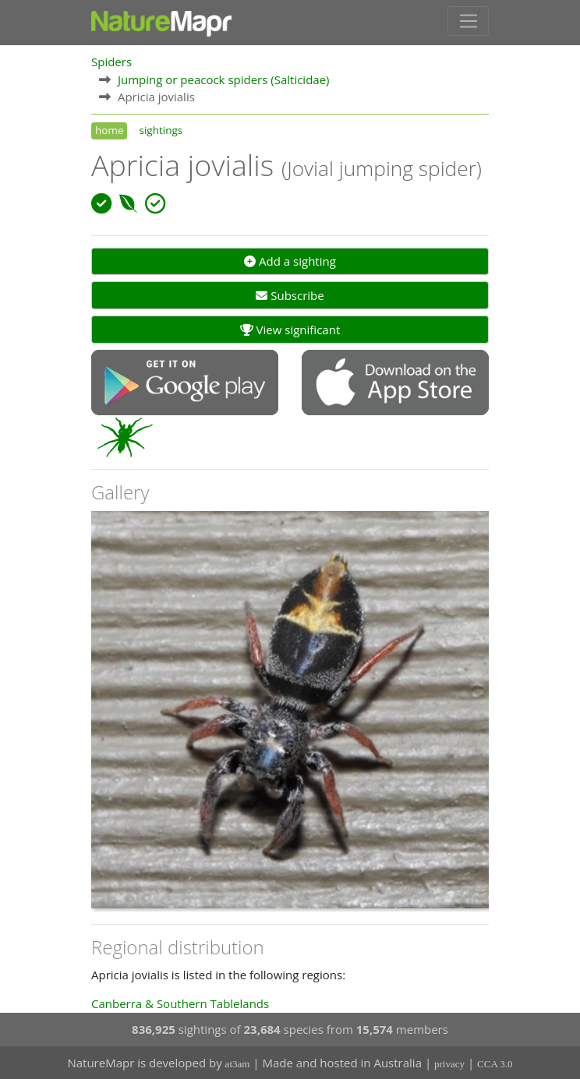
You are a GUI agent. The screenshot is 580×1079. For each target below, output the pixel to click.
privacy (449, 1064)
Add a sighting (290, 261)
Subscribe (290, 295)
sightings (160, 130)
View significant (290, 329)
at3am (237, 1064)
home (109, 130)
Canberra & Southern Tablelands (180, 1003)
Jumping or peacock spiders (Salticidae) (224, 79)
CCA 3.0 (495, 1064)
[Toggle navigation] (468, 21)
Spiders (111, 61)
